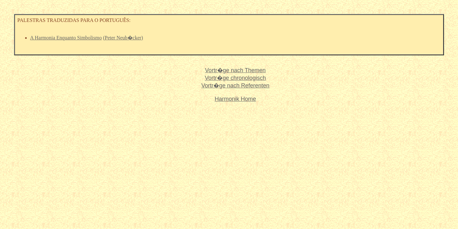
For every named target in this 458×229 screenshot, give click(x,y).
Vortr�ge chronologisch (235, 78)
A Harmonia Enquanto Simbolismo (66, 37)
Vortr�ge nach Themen (235, 70)
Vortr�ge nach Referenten (235, 85)
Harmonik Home (235, 99)
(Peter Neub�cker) (123, 37)
